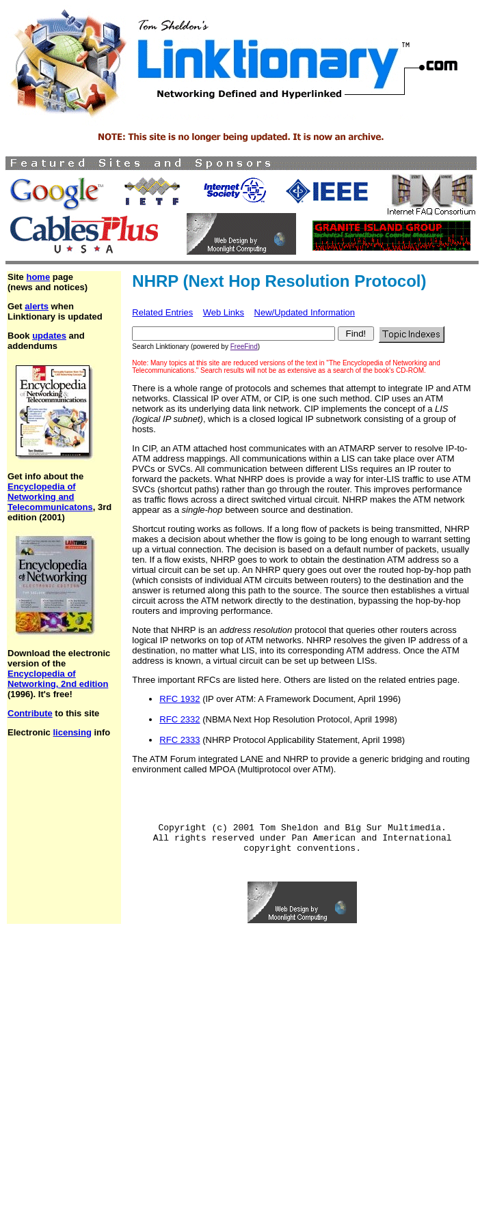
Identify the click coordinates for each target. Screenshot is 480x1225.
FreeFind (244, 346)
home (38, 277)
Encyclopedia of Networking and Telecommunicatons (50, 496)
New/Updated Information (304, 312)
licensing (72, 732)
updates (49, 335)
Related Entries (162, 312)
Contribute (30, 713)
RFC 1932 (179, 699)
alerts (37, 306)
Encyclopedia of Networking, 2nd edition (58, 678)
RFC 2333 (179, 740)
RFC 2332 (179, 719)
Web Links (223, 312)
